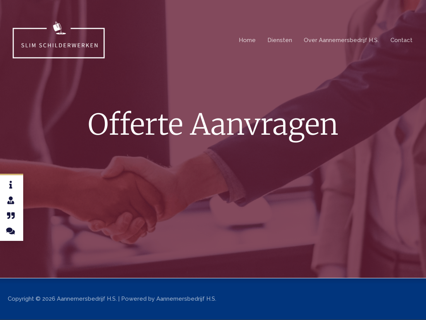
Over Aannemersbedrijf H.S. (341, 40)
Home (247, 40)
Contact (401, 40)
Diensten (279, 40)
